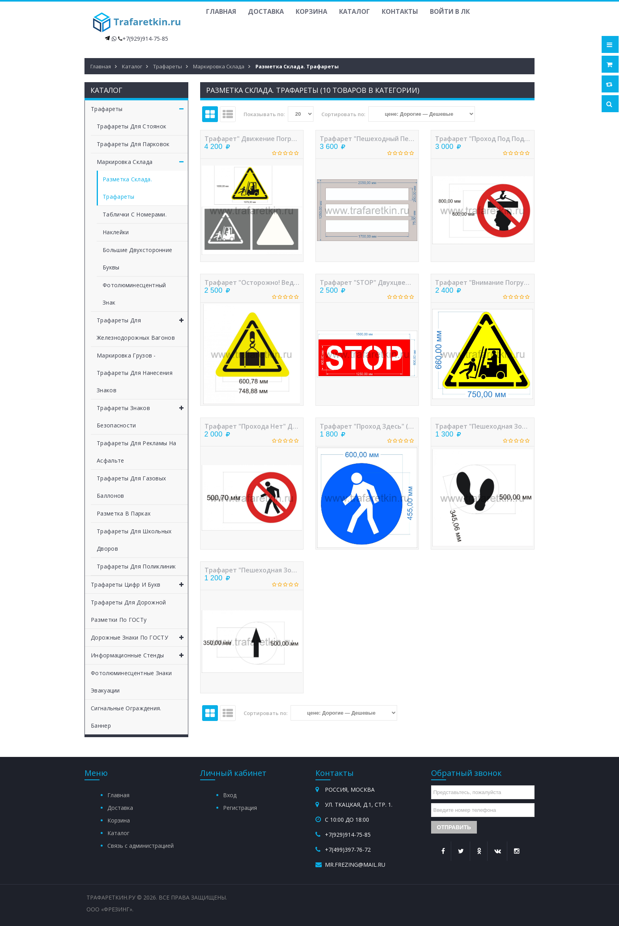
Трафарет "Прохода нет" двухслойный (251, 426)
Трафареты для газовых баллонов (131, 486)
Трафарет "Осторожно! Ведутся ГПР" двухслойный (251, 282)
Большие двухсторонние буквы (137, 258)
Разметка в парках (123, 513)
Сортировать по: (343, 114)
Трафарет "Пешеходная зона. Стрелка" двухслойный (251, 570)
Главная (221, 11)
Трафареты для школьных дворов (134, 539)
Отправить (454, 827)
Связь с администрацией (140, 845)
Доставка (266, 11)
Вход (229, 795)
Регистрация (240, 807)
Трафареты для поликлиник (136, 566)
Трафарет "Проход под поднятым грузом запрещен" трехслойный (482, 138)
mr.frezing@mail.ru (355, 864)
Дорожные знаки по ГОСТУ (139, 637)
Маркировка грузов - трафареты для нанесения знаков (135, 373)
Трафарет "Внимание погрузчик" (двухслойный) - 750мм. (482, 282)
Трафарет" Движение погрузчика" (251, 138)
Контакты (400, 11)
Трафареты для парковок (133, 144)
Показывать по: (264, 114)
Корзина (311, 11)
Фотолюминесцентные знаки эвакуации (131, 681)
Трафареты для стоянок (131, 126)
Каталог (354, 11)
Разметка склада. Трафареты (127, 187)
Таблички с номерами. (135, 214)
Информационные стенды (139, 655)
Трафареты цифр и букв (139, 584)
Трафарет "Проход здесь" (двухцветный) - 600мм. (367, 426)
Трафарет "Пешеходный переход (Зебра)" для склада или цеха (367, 138)
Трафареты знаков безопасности (142, 414)
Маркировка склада (142, 162)
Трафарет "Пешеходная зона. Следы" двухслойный (482, 426)
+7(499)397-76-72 (348, 849)
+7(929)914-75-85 (145, 38)
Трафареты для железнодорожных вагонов (142, 326)
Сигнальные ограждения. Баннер (126, 716)
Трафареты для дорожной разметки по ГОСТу (128, 611)
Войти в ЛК (450, 11)
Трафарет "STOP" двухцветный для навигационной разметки (367, 282)
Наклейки (116, 232)
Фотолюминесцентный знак (134, 293)
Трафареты (139, 109)
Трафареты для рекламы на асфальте (136, 451)
